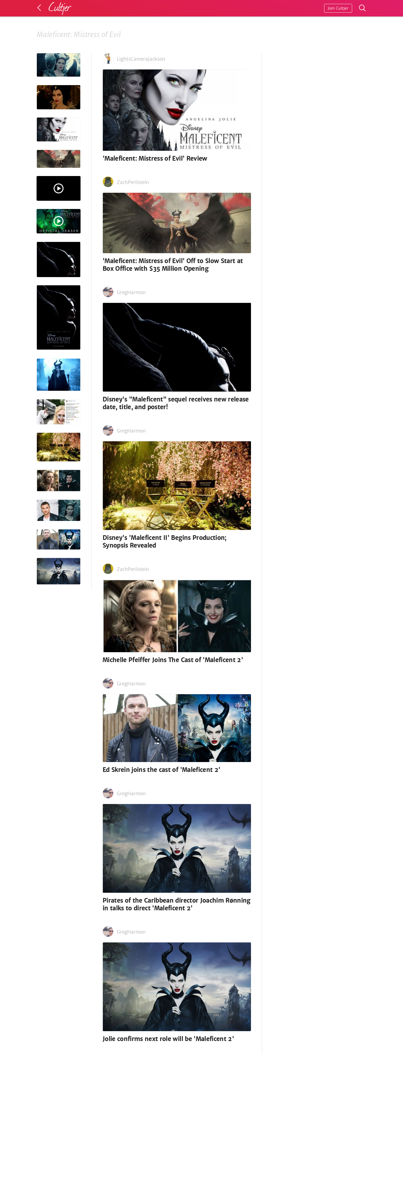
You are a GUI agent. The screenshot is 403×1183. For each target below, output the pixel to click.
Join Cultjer (338, 8)
